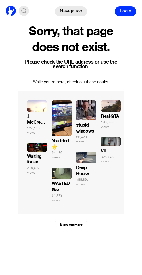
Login (125, 11)
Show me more (71, 224)
